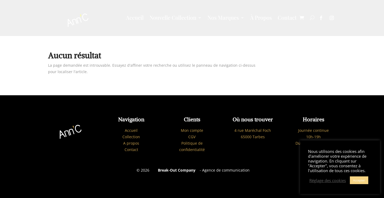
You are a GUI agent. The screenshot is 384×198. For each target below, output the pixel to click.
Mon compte (192, 130)
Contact (287, 18)
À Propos (261, 18)
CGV (191, 136)
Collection (131, 136)
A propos (131, 143)
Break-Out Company (176, 170)
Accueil (135, 18)
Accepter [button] (359, 180)
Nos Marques (223, 18)
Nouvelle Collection (173, 18)
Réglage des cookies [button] (327, 180)
